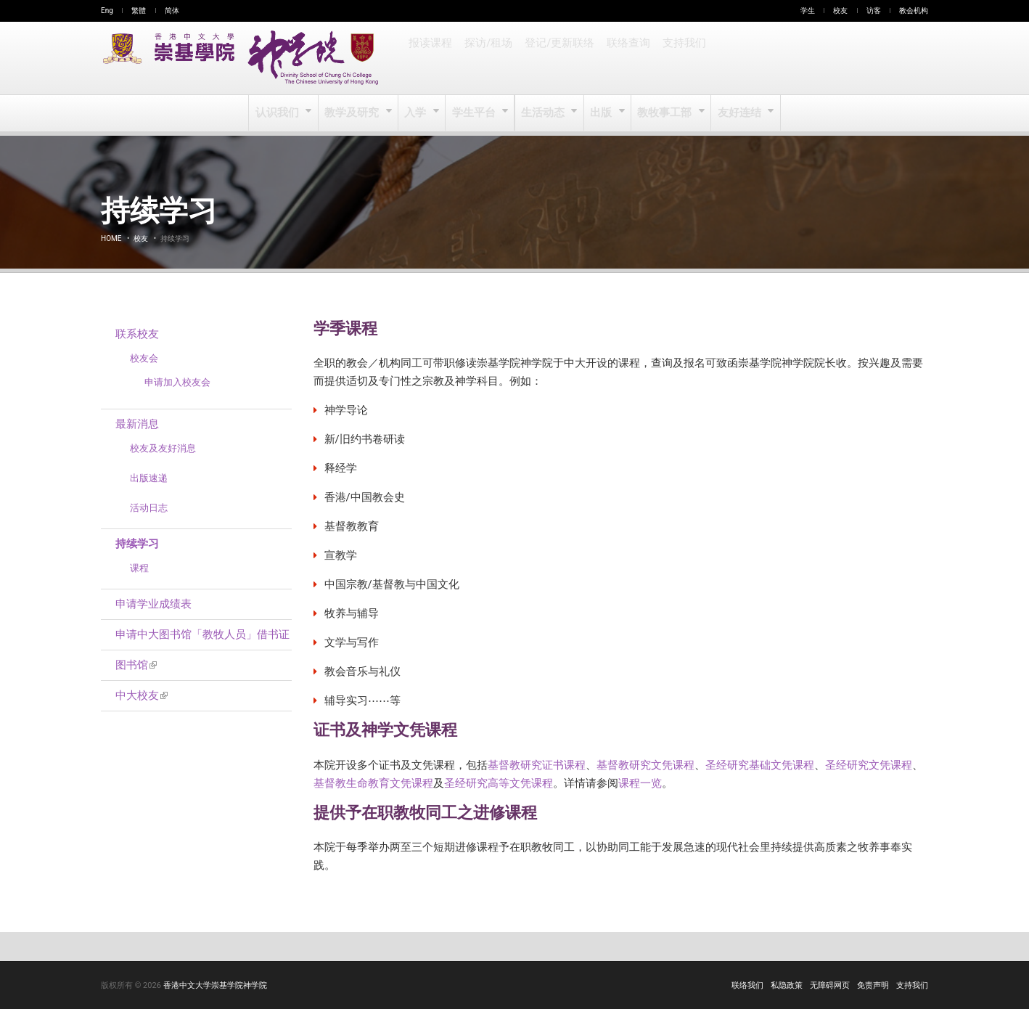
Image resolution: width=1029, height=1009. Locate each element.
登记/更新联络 (557, 58)
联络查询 (624, 58)
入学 (417, 113)
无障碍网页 (830, 985)
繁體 (138, 11)
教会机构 (913, 11)
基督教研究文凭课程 (645, 765)
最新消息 (137, 423)
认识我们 (279, 113)
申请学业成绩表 (153, 603)
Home (111, 238)
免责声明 (873, 985)
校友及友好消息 (163, 448)
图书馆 (136, 664)
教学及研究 (353, 113)
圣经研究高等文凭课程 (498, 783)
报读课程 (430, 58)
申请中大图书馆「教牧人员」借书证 (202, 634)
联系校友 (137, 333)
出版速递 (149, 478)
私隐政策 (787, 985)
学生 (807, 11)
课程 (139, 568)
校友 (840, 11)
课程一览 (640, 783)
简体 (172, 11)
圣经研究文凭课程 (868, 765)
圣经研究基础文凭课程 (759, 765)
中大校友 (141, 695)
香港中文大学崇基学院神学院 (215, 985)
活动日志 (149, 507)
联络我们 (747, 985)
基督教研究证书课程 (537, 765)
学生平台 (475, 113)
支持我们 (680, 58)
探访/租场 (487, 58)
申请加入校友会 (177, 382)
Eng (107, 11)
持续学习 (137, 543)
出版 (602, 113)
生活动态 (543, 113)
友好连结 (738, 113)
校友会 (144, 358)
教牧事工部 (665, 113)
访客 (873, 11)
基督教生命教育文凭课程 (373, 783)
